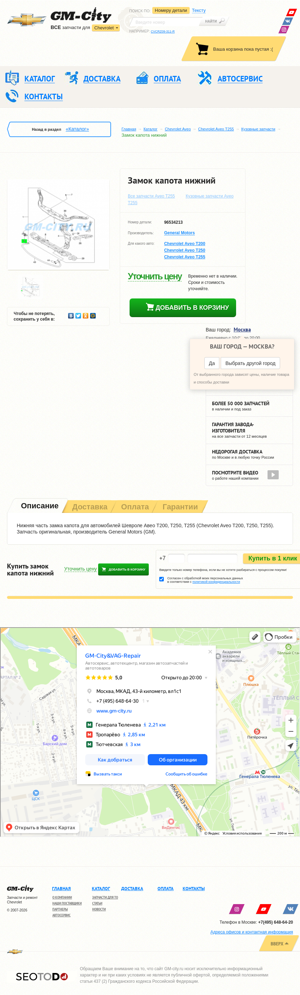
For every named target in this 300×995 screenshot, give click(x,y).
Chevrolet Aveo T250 (184, 250)
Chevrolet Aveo (178, 129)
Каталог (151, 129)
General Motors (179, 233)
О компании (62, 897)
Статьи (97, 903)
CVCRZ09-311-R (163, 31)
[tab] (39, 506)
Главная (129, 129)
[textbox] (166, 21)
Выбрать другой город (250, 363)
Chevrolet (104, 27)
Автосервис (61, 915)
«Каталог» (77, 129)
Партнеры (60, 909)
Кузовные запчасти (258, 129)
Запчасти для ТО (105, 897)
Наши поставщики (67, 903)
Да (212, 363)
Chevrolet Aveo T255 (216, 129)
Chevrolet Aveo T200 (184, 243)
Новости (99, 909)
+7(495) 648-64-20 (275, 922)
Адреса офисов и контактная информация (252, 932)
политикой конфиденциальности (216, 582)
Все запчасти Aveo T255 (151, 196)
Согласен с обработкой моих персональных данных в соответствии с (205, 580)
